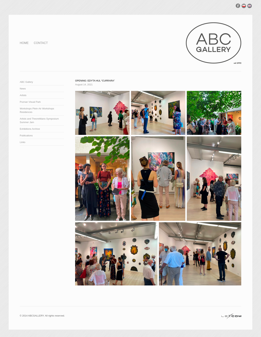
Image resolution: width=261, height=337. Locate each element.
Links (22, 142)
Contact (41, 43)
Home (24, 43)
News (23, 88)
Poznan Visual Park (30, 102)
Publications (26, 135)
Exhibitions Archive (30, 128)
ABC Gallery (26, 82)
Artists (23, 95)
